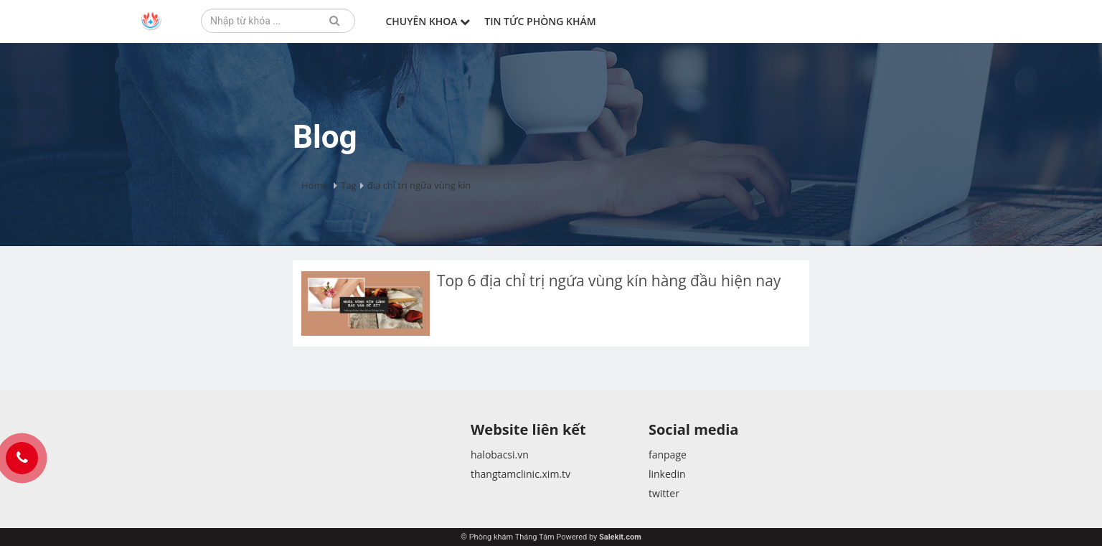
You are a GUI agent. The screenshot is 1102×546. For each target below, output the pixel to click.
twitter (664, 493)
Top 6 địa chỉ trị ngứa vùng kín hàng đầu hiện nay (611, 280)
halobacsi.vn (500, 454)
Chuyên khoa (427, 21)
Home (314, 185)
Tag (348, 185)
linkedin (667, 474)
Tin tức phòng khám (539, 21)
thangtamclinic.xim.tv (520, 474)
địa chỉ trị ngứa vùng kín (419, 185)
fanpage (668, 454)
